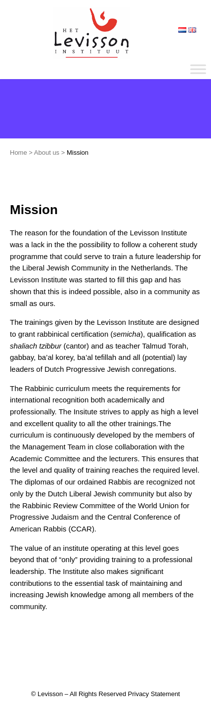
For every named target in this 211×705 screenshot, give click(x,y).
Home (18, 152)
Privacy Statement (154, 694)
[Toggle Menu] (198, 69)
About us (46, 152)
